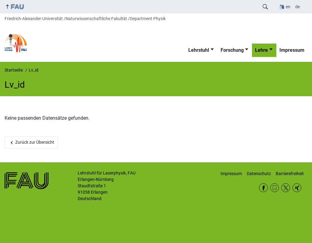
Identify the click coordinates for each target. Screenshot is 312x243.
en (288, 6)
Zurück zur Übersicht (34, 142)
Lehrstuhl (198, 50)
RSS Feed (274, 187)
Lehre (261, 50)
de (297, 6)
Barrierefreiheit (290, 173)
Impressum (291, 50)
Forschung (232, 50)
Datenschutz (259, 173)
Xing (296, 187)
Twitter (285, 187)
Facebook (263, 187)
